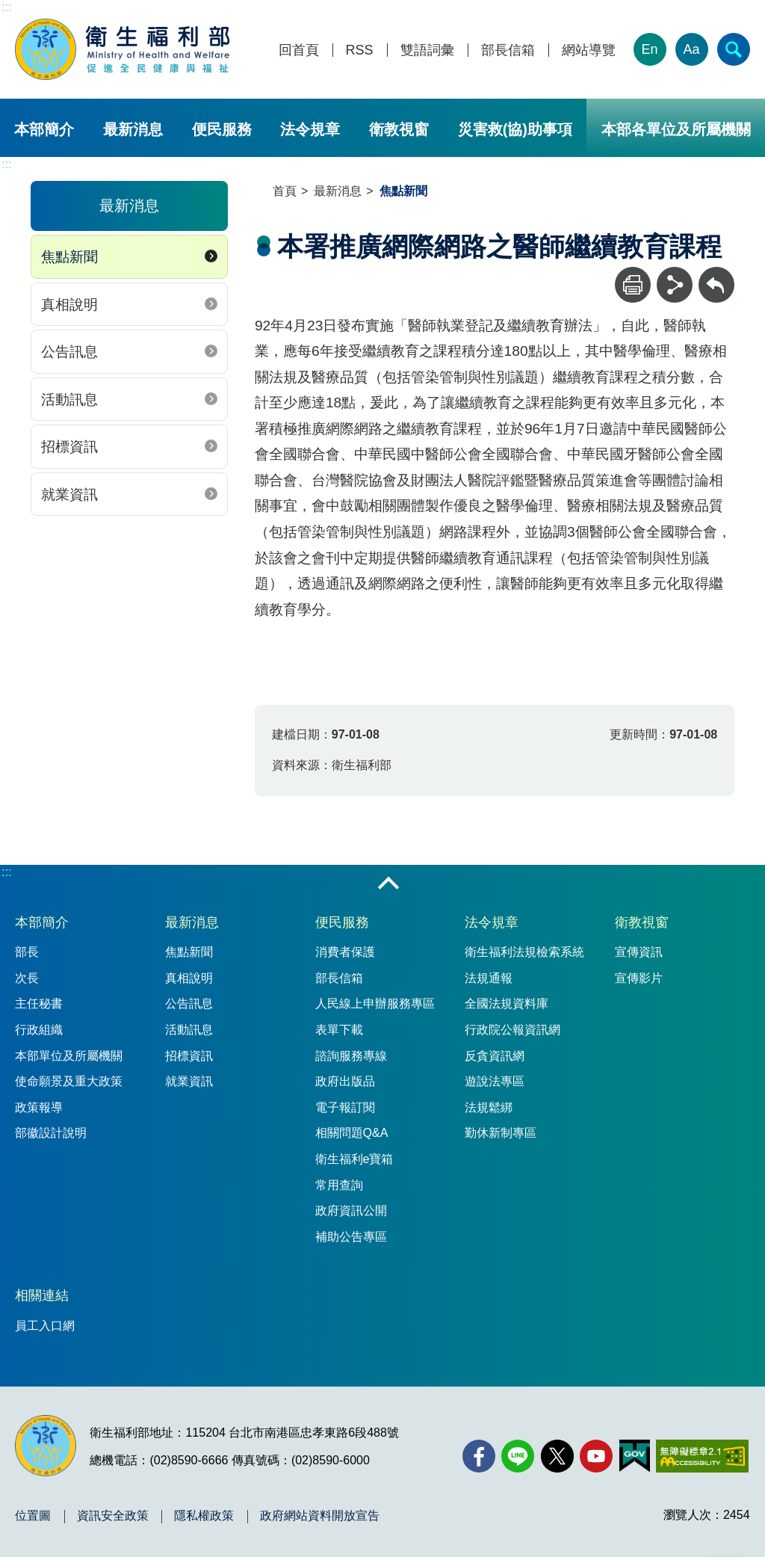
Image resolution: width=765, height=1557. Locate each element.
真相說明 (69, 304)
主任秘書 (39, 1003)
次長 (27, 978)
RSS (360, 50)
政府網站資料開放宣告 (320, 1516)
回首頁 (299, 50)
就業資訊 (69, 494)
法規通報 (488, 978)
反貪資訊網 (494, 1055)
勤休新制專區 (500, 1132)
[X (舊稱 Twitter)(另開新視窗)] (557, 1456)
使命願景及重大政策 (69, 1081)
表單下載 (339, 1029)
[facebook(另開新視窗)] (478, 1456)
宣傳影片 (639, 978)
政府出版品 (345, 1081)
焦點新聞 (69, 257)
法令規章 (310, 129)
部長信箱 (508, 50)
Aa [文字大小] (692, 49)
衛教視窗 (399, 129)
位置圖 (33, 1516)
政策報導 (39, 1107)
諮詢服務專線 (351, 1055)
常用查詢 (339, 1185)
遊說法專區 (494, 1081)
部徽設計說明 (51, 1132)
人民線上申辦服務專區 (375, 1003)
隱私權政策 (204, 1516)
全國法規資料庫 (506, 1003)
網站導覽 (589, 50)
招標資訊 (69, 446)
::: (6, 7)
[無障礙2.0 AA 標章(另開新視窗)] (702, 1456)
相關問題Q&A (351, 1132)
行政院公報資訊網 (512, 1029)
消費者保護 (345, 952)
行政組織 (39, 1029)
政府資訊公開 (351, 1210)
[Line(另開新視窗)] (517, 1456)
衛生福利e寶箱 (354, 1159)
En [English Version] (650, 49)
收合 (388, 884)
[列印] (633, 285)
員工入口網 (45, 1325)
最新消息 (133, 129)
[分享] (675, 285)
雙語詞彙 (427, 50)
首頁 (285, 191)
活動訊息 (69, 399)
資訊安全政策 (113, 1516)
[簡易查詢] (733, 49)
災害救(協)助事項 (515, 129)
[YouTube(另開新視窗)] (596, 1456)
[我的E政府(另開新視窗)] (634, 1456)
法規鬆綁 (488, 1107)
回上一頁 (716, 274)
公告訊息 (69, 352)
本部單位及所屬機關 (69, 1055)
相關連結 (42, 1295)
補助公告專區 (351, 1236)
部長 (27, 952)
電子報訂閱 (345, 1107)
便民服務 (222, 129)
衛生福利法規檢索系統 (524, 952)
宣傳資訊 (639, 952)
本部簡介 (44, 129)
